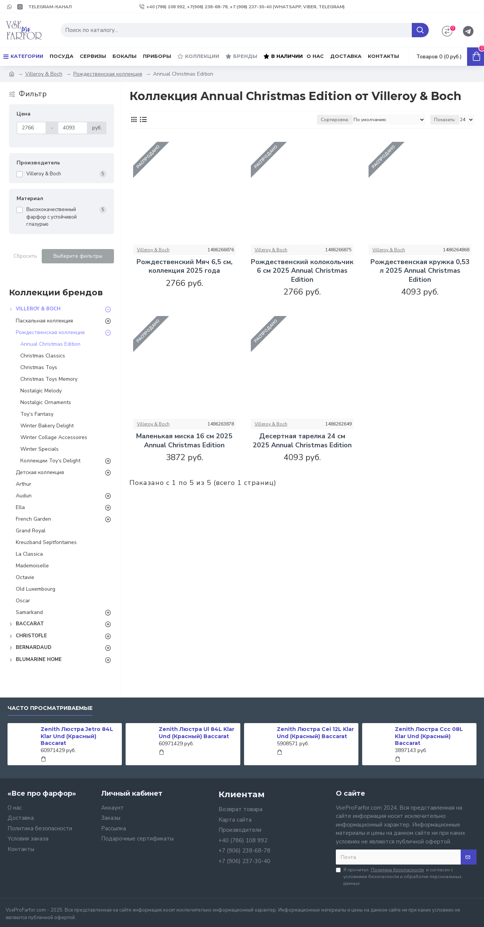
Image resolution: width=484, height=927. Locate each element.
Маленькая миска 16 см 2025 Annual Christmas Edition (184, 440)
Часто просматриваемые (50, 708)
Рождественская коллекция (107, 74)
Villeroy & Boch (43, 74)
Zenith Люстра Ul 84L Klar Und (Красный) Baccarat (196, 732)
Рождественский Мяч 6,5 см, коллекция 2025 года (184, 266)
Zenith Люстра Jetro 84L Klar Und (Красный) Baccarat (77, 736)
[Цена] (32, 128)
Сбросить (25, 256)
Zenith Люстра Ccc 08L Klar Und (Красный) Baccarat (429, 736)
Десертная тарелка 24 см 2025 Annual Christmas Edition (302, 440)
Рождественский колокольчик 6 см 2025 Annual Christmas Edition (302, 271)
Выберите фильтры (77, 256)
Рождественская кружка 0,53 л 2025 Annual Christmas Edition (420, 271)
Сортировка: (335, 120)
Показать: (444, 120)
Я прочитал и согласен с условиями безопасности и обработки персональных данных (398, 876)
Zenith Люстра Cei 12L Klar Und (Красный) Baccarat (315, 732)
